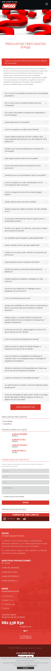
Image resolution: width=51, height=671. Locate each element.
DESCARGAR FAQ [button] (25, 407)
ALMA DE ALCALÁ (10, 572)
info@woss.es (25, 627)
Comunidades (8, 421)
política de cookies (31, 665)
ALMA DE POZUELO (10, 576)
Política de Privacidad (35, 648)
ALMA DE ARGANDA (11, 568)
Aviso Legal (24, 648)
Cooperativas (7, 424)
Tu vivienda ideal (8, 604)
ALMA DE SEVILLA (10, 581)
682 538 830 (13, 622)
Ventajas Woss (8, 600)
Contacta (5, 608)
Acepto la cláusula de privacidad (14, 496)
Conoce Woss (7, 596)
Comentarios (25, 490)
